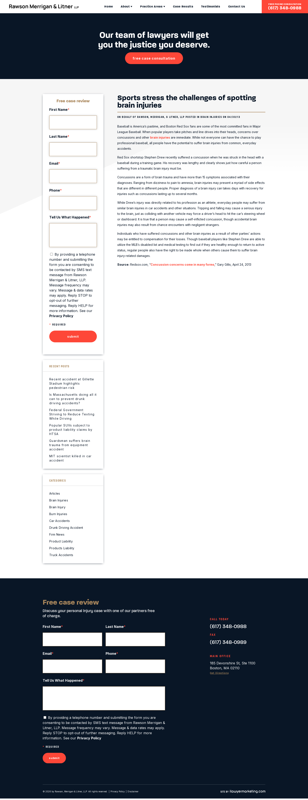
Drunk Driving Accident (66, 527)
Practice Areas (141, 6)
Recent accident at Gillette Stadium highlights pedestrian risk (71, 383)
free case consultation (154, 58)
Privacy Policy (117, 792)
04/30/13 (234, 117)
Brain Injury (57, 507)
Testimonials (200, 6)
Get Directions (220, 673)
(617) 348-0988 (285, 8)
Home (98, 6)
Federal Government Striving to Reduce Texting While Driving (71, 414)
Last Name (59, 136)
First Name (59, 109)
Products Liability (61, 548)
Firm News (56, 534)
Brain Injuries (211, 117)
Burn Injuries (58, 514)
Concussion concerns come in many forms (183, 264)
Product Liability (61, 541)
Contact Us (226, 6)
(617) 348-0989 (228, 642)
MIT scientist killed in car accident (70, 458)
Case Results (173, 6)
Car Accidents (59, 521)
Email (54, 163)
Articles (54, 493)
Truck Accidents (61, 555)
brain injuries (160, 137)
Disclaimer (133, 792)
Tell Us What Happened (70, 217)
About (115, 6)
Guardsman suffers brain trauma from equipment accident (69, 445)
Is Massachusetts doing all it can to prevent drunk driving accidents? (73, 399)
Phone (55, 190)
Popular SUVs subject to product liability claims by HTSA (71, 429)
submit (73, 336)
